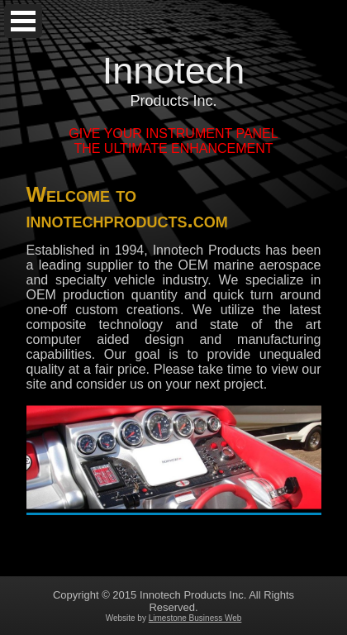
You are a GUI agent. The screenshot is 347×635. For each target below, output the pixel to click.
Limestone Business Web (195, 618)
